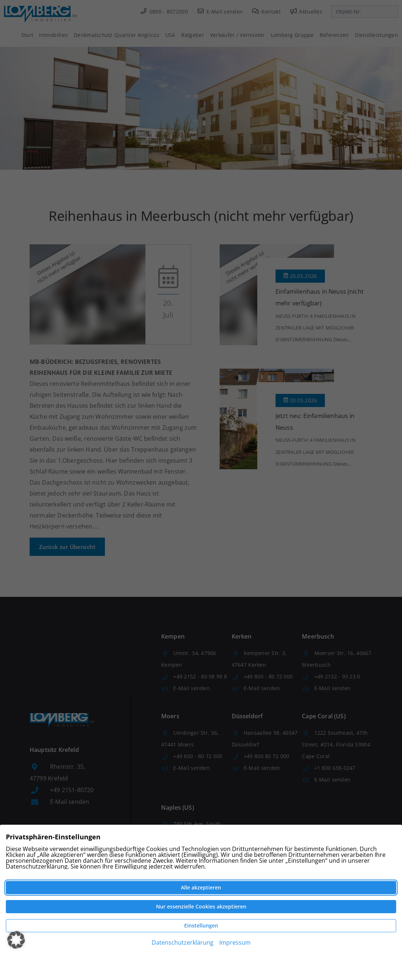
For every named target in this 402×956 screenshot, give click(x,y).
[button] (16, 940)
